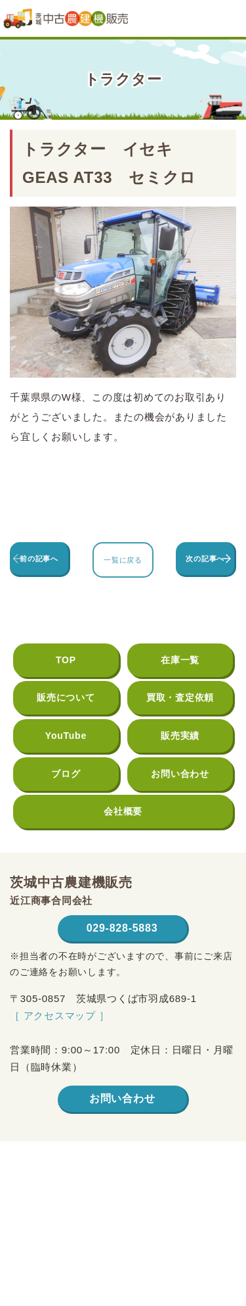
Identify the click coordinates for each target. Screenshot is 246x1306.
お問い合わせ (180, 773)
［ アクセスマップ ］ (60, 1015)
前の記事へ (39, 559)
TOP (66, 660)
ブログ (65, 773)
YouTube (66, 735)
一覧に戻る (123, 560)
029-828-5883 (122, 928)
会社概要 (123, 811)
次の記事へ (205, 559)
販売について (66, 697)
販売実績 (180, 735)
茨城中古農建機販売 (65, 23)
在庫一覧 (180, 660)
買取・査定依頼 (180, 697)
